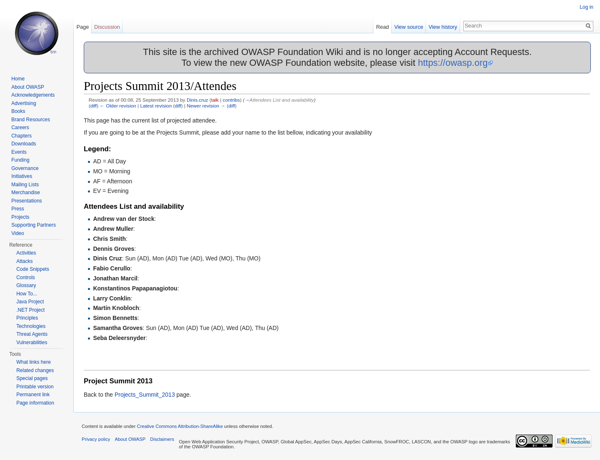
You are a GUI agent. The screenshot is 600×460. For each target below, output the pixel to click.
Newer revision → (206, 105)
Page (82, 27)
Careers (20, 127)
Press (17, 209)
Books (18, 111)
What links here (33, 362)
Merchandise (25, 192)
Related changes (35, 370)
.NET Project (30, 310)
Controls (25, 277)
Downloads (23, 144)
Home (18, 79)
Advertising (23, 103)
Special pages (32, 378)
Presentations (26, 201)
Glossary (26, 285)
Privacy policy (96, 439)
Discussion (107, 27)
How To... (26, 294)
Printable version (34, 387)
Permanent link (33, 395)
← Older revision (118, 105)
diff (93, 105)
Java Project (30, 302)
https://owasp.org (453, 63)
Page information (35, 403)
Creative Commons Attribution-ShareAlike (179, 426)
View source (408, 27)
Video (17, 233)
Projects (20, 217)
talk (215, 99)
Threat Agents (32, 334)
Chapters (21, 136)
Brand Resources (30, 119)
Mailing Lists (25, 185)
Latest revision (156, 105)
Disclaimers (162, 439)
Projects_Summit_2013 (145, 394)
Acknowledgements (33, 95)
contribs (231, 99)
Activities (26, 253)
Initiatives (21, 176)
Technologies (30, 326)
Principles (27, 318)
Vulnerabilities (31, 342)
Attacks (24, 261)
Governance (24, 168)
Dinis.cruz (197, 99)
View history (442, 27)
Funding (20, 160)
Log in (586, 7)
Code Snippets (32, 269)
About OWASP (27, 87)
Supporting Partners (33, 225)
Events (19, 152)
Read (382, 27)
